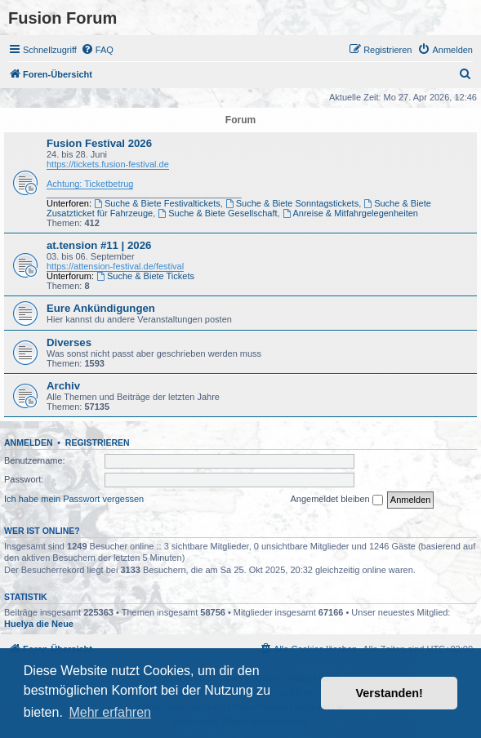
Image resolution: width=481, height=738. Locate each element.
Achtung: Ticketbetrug (90, 184)
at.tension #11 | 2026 (99, 245)
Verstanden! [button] (389, 693)
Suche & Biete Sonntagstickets (292, 203)
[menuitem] (97, 50)
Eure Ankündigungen (101, 308)
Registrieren (97, 442)
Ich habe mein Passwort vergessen (74, 499)
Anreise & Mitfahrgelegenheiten (350, 213)
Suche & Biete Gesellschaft (217, 213)
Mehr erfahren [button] (110, 712)
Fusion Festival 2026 (99, 143)
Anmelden (28, 442)
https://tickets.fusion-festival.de (108, 164)
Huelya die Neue (38, 624)
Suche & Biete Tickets (145, 276)
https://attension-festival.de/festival (115, 266)
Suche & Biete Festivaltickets (157, 203)
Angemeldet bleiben (336, 499)
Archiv (63, 386)
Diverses (69, 342)
